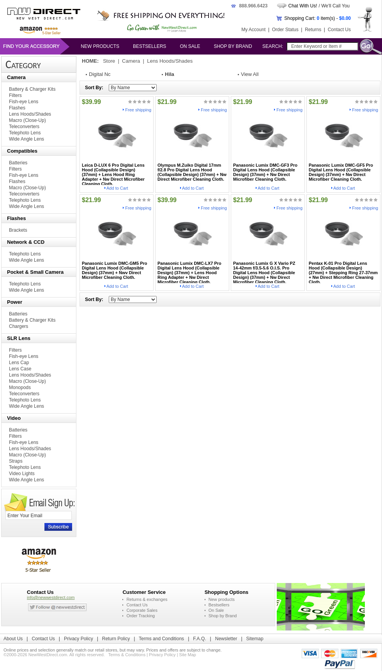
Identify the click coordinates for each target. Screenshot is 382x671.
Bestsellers (149, 46)
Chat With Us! (302, 6)
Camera (16, 77)
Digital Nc (100, 74)
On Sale (190, 46)
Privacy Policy (78, 638)
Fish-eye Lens (23, 101)
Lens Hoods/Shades (30, 114)
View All (249, 74)
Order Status (285, 29)
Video (14, 418)
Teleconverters (24, 126)
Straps (16, 461)
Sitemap (255, 638)
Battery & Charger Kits (32, 89)
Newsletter (226, 638)
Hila (169, 74)
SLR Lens (18, 338)
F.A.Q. (199, 638)
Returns (313, 29)
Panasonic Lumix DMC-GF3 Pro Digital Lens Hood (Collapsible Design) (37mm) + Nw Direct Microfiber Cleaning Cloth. (265, 172)
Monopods (20, 387)
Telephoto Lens (25, 133)
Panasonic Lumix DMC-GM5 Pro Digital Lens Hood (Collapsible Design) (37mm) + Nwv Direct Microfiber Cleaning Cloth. (114, 270)
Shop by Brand (233, 46)
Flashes (17, 108)
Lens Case (20, 369)
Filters (15, 95)
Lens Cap (19, 362)
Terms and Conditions (161, 638)
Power (14, 302)
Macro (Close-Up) (27, 120)
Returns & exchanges (146, 599)
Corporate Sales (141, 610)
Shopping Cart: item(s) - (317, 18)
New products (100, 46)
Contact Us (339, 29)
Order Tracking (140, 615)
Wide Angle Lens (26, 139)
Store (109, 61)
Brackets (18, 230)
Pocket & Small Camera (35, 272)
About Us (13, 638)
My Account (253, 29)
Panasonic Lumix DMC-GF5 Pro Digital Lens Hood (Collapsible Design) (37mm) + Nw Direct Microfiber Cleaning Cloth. (341, 172)
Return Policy (116, 638)
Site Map (187, 654)
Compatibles (22, 151)
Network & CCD (25, 242)
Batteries (18, 163)
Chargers (18, 326)
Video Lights (22, 473)
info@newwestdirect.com (50, 597)
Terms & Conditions (126, 654)
